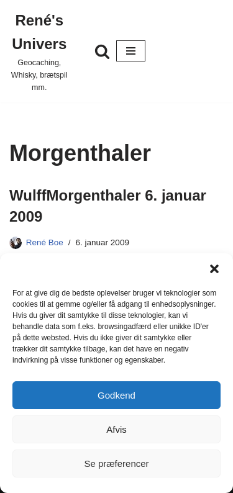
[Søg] (102, 51)
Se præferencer (116, 463)
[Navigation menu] (130, 50)
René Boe (44, 242)
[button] (214, 269)
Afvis (116, 429)
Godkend (116, 395)
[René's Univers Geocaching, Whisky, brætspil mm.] (39, 51)
